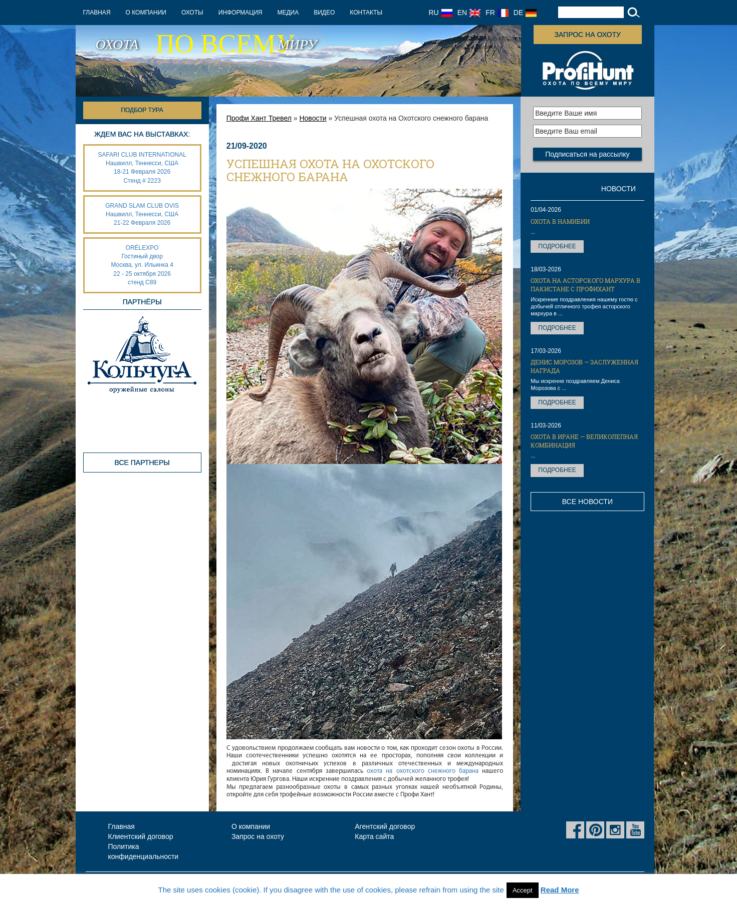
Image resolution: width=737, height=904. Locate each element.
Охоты (192, 12)
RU (440, 13)
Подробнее (557, 246)
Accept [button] (523, 890)
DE (525, 13)
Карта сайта (374, 836)
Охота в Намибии (560, 221)
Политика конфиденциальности (143, 851)
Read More (560, 889)
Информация (240, 12)
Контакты (366, 12)
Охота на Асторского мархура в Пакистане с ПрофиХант (585, 284)
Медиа (288, 12)
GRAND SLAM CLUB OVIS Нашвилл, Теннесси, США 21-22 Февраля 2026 (142, 214)
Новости (312, 118)
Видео (324, 12)
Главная (97, 12)
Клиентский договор (140, 836)
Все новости (587, 502)
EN (468, 13)
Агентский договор (385, 826)
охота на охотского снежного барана (422, 771)
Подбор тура (142, 110)
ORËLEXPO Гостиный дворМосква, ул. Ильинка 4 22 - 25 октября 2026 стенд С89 (142, 265)
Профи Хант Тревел (259, 118)
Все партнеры (142, 463)
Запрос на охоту (587, 35)
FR (497, 13)
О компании (146, 12)
